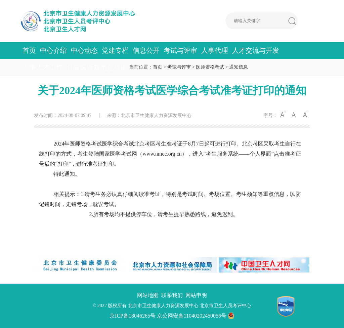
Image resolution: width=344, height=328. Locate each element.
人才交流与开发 (255, 50)
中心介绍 (53, 50)
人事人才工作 (43, 67)
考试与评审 (180, 50)
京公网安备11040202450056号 (195, 316)
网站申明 (196, 295)
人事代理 (214, 50)
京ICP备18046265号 (133, 316)
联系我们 (172, 295)
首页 (29, 50)
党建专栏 (115, 50)
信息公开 (146, 50)
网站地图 (148, 295)
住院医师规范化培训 (97, 67)
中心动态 (84, 50)
